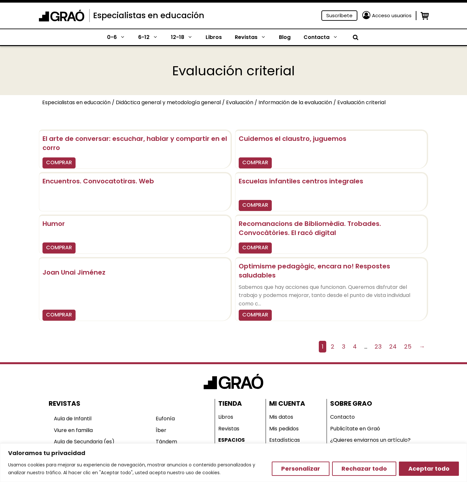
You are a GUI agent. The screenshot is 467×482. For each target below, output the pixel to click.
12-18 (185, 37)
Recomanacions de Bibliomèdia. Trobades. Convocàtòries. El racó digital (310, 228)
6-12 (151, 37)
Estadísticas (284, 440)
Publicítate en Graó (355, 428)
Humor (53, 223)
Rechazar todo (364, 468)
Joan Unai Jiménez (73, 272)
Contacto (342, 417)
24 (393, 346)
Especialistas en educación (148, 15)
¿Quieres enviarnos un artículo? (370, 440)
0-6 (119, 37)
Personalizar (300, 468)
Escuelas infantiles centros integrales (301, 181)
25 (408, 346)
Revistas (253, 37)
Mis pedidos (284, 428)
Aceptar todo (428, 468)
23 (378, 346)
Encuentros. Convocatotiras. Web (98, 181)
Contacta (324, 37)
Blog (285, 37)
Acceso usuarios (392, 15)
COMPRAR (59, 162)
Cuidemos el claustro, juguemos (292, 138)
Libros (214, 37)
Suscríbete (339, 15)
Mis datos (281, 417)
